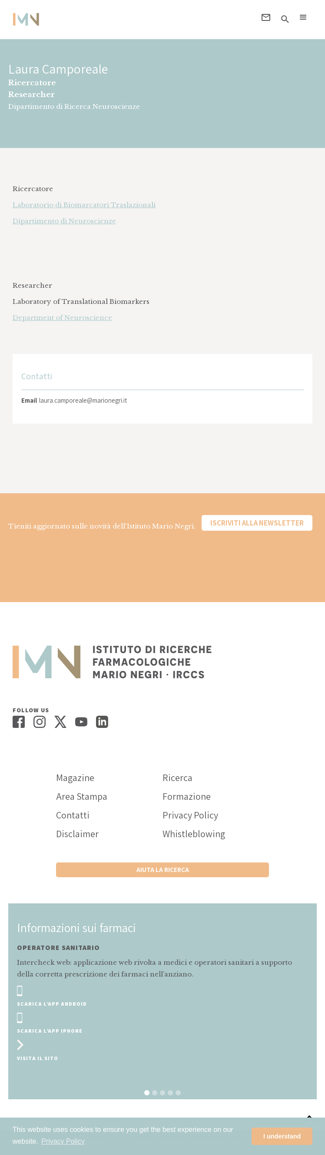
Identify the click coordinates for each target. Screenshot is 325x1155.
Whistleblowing (193, 834)
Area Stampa (81, 796)
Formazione (186, 796)
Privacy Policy (190, 815)
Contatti (73, 815)
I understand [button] (282, 1136)
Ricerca (177, 777)
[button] (303, 17)
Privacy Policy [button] (63, 1141)
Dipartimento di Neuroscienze (64, 221)
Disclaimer (77, 834)
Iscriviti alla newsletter (257, 523)
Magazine (75, 777)
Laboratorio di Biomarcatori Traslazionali (84, 205)
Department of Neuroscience (62, 317)
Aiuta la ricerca (162, 869)
